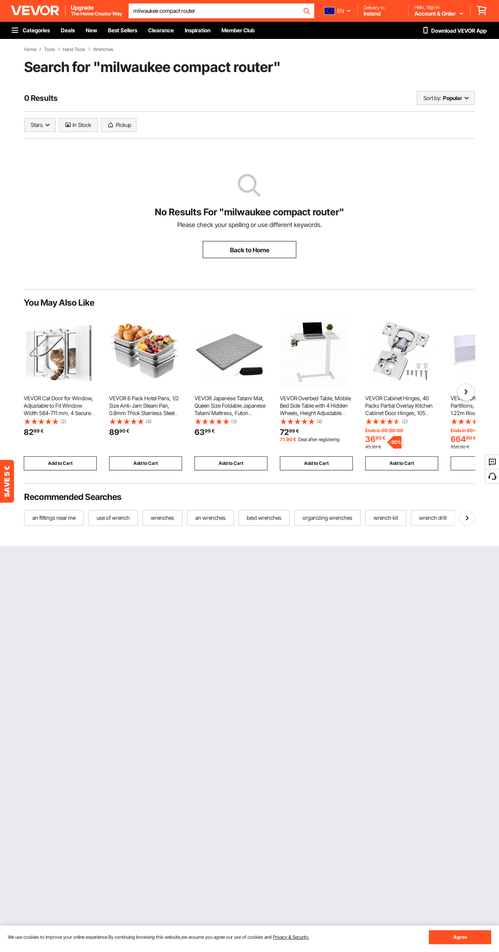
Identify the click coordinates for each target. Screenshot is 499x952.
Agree (460, 937)
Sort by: (432, 98)
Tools (49, 49)
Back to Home (249, 250)
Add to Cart (60, 463)
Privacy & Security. (291, 937)
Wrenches (103, 49)
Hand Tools (74, 49)
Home (30, 49)
